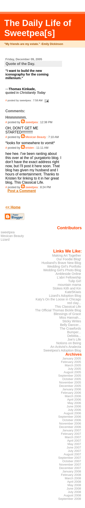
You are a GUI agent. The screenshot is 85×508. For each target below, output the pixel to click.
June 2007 (74, 447)
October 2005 (71, 379)
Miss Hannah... (70, 317)
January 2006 (71, 389)
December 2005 (70, 386)
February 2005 (71, 362)
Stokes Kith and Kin (67, 288)
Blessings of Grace (67, 314)
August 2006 (72, 413)
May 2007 (74, 444)
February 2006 (71, 392)
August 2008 (72, 495)
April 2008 (74, 481)
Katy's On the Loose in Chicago (58, 299)
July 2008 (74, 492)
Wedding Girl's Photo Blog (62, 270)
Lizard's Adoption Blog (65, 295)
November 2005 (70, 382)
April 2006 (74, 399)
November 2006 (70, 423)
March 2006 (73, 396)
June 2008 (74, 488)
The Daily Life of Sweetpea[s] (37, 28)
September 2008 (69, 498)
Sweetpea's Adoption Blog (62, 350)
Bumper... (74, 332)
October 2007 (71, 461)
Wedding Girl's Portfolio (64, 266)
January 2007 (71, 430)
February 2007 (71, 433)
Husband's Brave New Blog (61, 263)
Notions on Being (68, 343)
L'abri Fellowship (69, 277)
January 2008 (71, 471)
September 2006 (69, 416)
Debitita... (74, 336)
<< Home (13, 207)
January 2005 (71, 358)
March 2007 (73, 437)
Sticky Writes (71, 321)
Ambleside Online (68, 274)
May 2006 (74, 403)
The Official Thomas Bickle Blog (58, 310)
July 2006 (74, 410)
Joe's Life (74, 339)
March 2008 (73, 478)
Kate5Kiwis (73, 292)
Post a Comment (21, 191)
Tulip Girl (74, 281)
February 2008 (71, 475)
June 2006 (74, 406)
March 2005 (73, 365)
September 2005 (69, 375)
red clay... (74, 303)
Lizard (5, 239)
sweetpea (31, 122)
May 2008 (74, 485)
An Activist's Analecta (65, 347)
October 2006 (71, 420)
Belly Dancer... (70, 325)
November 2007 (70, 464)
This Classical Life (68, 306)
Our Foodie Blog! (68, 259)
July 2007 (74, 451)
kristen (29, 147)
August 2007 (72, 454)
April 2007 (74, 440)
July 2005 (74, 368)
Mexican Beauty (35, 137)
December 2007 (70, 468)
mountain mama (69, 285)
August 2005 (72, 372)
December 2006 (70, 427)
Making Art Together (66, 255)
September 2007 (69, 457)
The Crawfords (70, 328)
